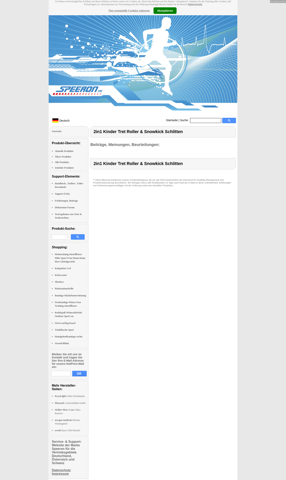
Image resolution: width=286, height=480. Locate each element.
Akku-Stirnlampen (70, 396)
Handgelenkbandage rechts (68, 336)
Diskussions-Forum (64, 207)
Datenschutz (195, 4)
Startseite (172, 120)
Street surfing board (65, 323)
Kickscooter (61, 275)
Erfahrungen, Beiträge (66, 200)
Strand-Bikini (62, 343)
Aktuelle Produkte (64, 151)
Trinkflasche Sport (64, 329)
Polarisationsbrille (64, 288)
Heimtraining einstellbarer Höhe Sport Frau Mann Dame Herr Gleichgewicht (70, 258)
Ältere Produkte (63, 156)
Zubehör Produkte (64, 167)
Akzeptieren (165, 10)
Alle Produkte (62, 162)
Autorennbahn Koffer (70, 403)
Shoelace (59, 281)
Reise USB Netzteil (67, 430)
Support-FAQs (62, 193)
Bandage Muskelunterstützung (70, 295)
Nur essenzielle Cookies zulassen (129, 10)
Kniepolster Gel (63, 268)
